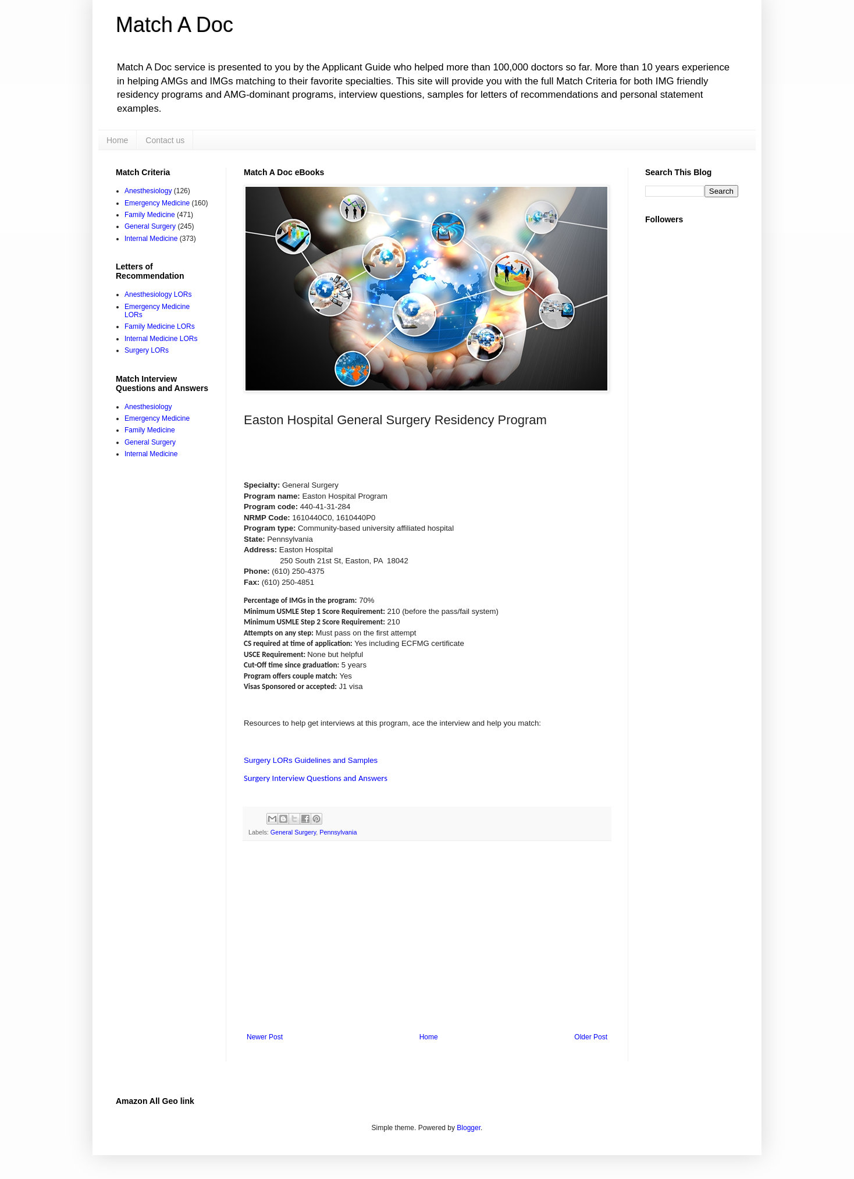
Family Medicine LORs (159, 326)
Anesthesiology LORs (157, 294)
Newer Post (265, 1037)
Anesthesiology (148, 191)
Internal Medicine (150, 239)
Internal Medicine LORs (160, 339)
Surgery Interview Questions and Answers (315, 778)
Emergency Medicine (157, 203)
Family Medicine (149, 215)
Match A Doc (174, 25)
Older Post (590, 1037)
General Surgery (293, 832)
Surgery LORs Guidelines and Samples (311, 760)
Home (117, 140)
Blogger (469, 1128)
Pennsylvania (338, 832)
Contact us (164, 140)
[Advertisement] (427, 936)
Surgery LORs (146, 350)
